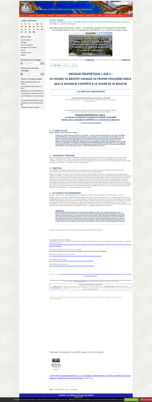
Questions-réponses (61, 15)
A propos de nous (90, 15)
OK (130, 3)
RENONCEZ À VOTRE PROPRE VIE (32, 91)
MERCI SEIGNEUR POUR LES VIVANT (30, 83)
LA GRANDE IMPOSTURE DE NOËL (32, 100)
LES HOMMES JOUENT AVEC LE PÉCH (31, 87)
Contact (100, 15)
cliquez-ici (89, 60)
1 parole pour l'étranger (63, 5)
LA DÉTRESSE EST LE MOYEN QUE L (32, 97)
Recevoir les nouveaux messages (113, 15)
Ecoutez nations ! (40, 15)
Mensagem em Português (76, 15)
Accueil (32, 15)
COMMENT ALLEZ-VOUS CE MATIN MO (32, 104)
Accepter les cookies (131, 399)
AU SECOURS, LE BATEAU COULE (32, 93)
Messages (51, 15)
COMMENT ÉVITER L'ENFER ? (30, 107)
